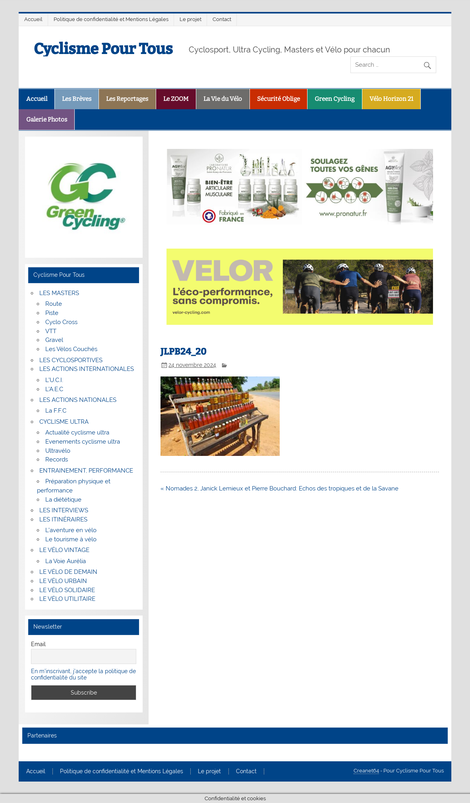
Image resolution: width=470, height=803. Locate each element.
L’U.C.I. (54, 380)
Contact (222, 19)
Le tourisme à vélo (71, 539)
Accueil (33, 19)
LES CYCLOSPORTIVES (71, 360)
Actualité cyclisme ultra (77, 432)
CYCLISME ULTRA (64, 421)
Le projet (190, 19)
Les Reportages (127, 98)
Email (38, 644)
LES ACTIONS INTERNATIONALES (86, 369)
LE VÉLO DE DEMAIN (68, 571)
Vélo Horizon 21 (391, 98)
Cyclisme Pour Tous (103, 49)
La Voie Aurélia (65, 561)
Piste (51, 313)
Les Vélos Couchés (71, 349)
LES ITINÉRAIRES (63, 519)
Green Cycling (334, 98)
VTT (50, 331)
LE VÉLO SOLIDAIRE (67, 590)
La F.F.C (55, 410)
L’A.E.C (54, 389)
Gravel (54, 340)
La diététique (63, 499)
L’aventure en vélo (71, 530)
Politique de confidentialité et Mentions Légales (111, 19)
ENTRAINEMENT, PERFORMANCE (86, 470)
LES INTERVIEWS (63, 510)
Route (53, 303)
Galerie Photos (46, 119)
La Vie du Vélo (222, 98)
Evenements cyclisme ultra (82, 441)
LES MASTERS (59, 293)
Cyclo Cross (61, 322)
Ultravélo (57, 450)
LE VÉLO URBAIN (63, 581)
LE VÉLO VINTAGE (64, 550)
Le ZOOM (176, 98)
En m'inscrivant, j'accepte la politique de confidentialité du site (83, 674)
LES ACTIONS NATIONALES (77, 399)
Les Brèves (76, 98)
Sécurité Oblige (278, 98)
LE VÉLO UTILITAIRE (67, 598)
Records (56, 459)
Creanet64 (366, 771)
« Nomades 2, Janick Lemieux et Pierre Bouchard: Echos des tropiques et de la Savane (279, 488)
